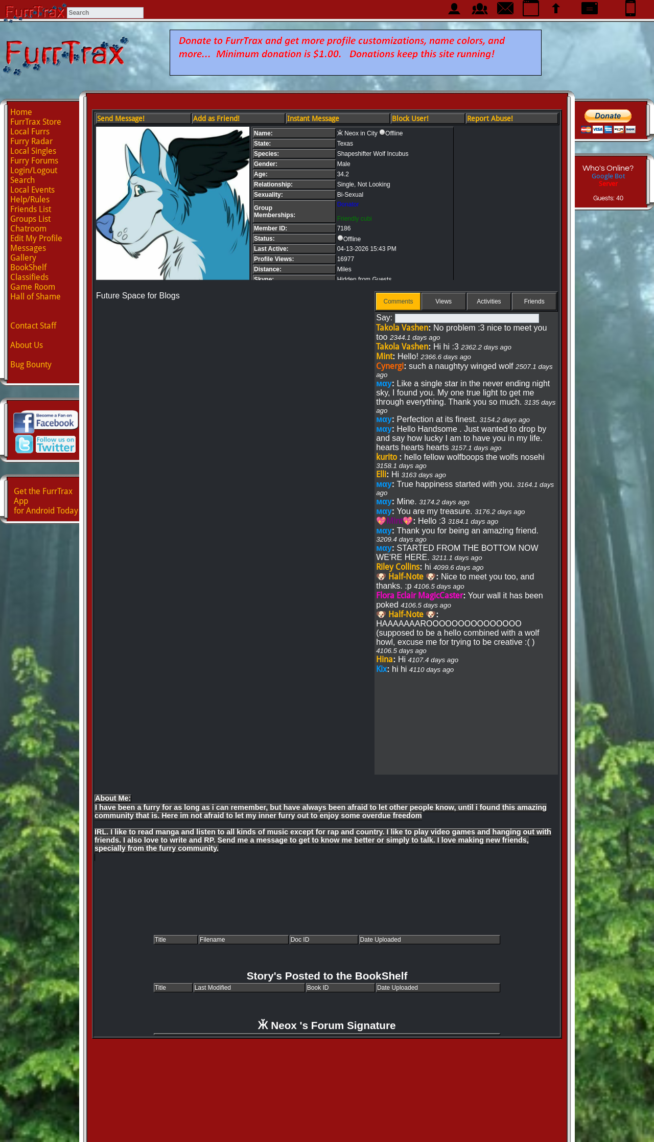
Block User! (410, 118)
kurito (387, 457)
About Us (26, 345)
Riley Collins (397, 567)
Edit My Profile (36, 238)
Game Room (32, 287)
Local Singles (33, 151)
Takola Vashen (402, 328)
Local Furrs (30, 131)
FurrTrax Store (35, 122)
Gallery (23, 258)
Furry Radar (31, 141)
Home (21, 112)
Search (22, 180)
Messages (28, 248)
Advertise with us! (327, 1125)
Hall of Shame (35, 296)
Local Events (32, 190)
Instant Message (313, 118)
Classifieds (29, 277)
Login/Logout (33, 170)
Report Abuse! (490, 118)
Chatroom (28, 229)
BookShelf (28, 267)
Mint (384, 356)
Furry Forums (34, 161)
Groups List (30, 219)
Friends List (30, 209)
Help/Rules (30, 199)
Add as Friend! (216, 118)
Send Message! (121, 118)
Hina (384, 659)
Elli (381, 474)
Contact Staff (33, 326)
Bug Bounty (31, 364)
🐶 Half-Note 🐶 (406, 576)
